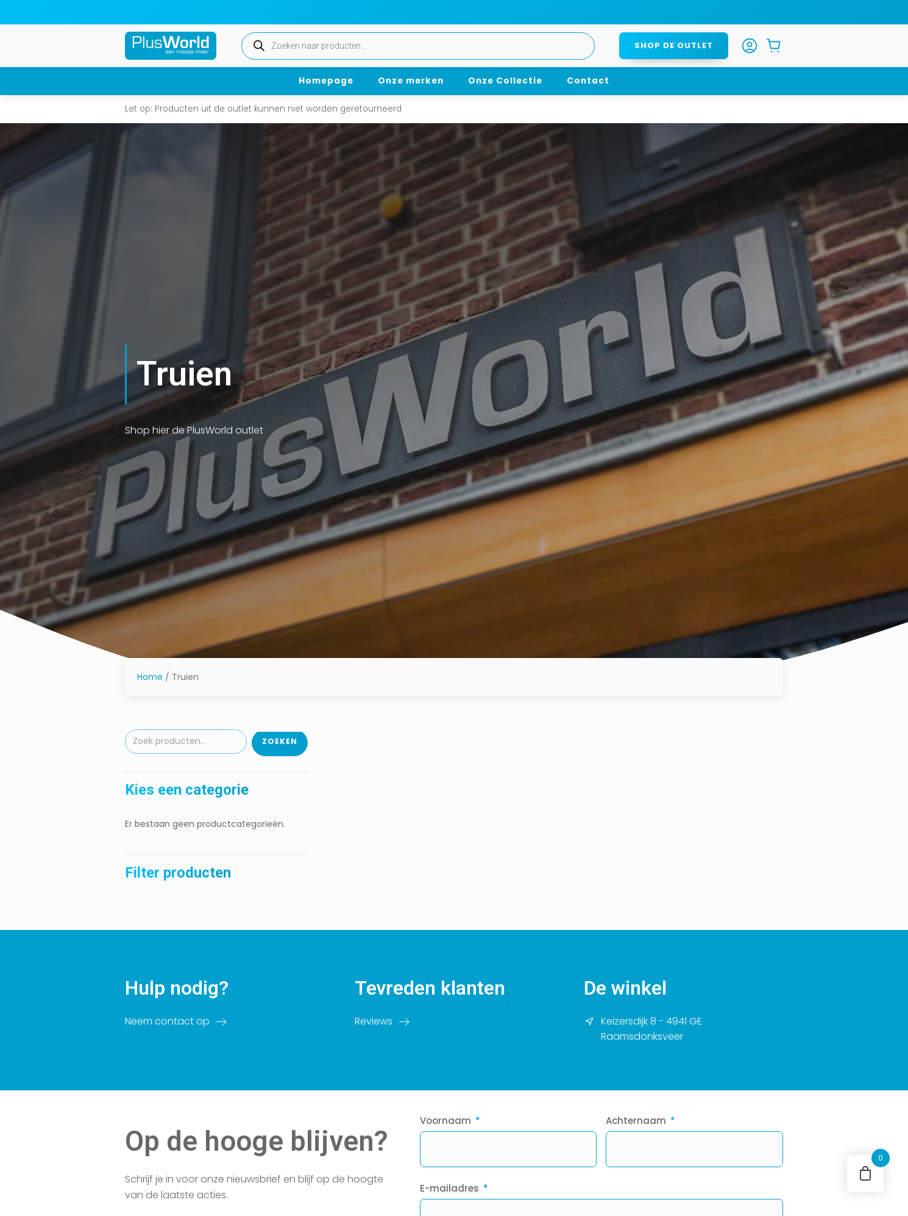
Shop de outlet (673, 45)
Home (150, 677)
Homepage (326, 81)
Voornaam (445, 1120)
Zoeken (279, 741)
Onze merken (411, 81)
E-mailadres (449, 1188)
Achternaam (636, 1120)
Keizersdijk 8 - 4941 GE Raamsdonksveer (651, 1029)
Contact (588, 81)
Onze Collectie (505, 81)
